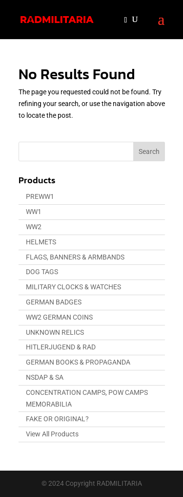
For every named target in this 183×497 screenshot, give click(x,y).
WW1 (33, 212)
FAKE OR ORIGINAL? (57, 419)
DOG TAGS (42, 272)
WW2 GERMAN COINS (59, 317)
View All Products (52, 434)
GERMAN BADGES (53, 302)
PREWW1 (40, 196)
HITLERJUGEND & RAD (61, 347)
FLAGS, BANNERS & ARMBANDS (75, 257)
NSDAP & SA (44, 377)
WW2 (33, 227)
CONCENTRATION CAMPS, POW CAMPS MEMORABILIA (87, 398)
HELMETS (41, 242)
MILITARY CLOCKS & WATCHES (73, 287)
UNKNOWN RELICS (55, 332)
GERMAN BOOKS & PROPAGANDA (78, 362)
